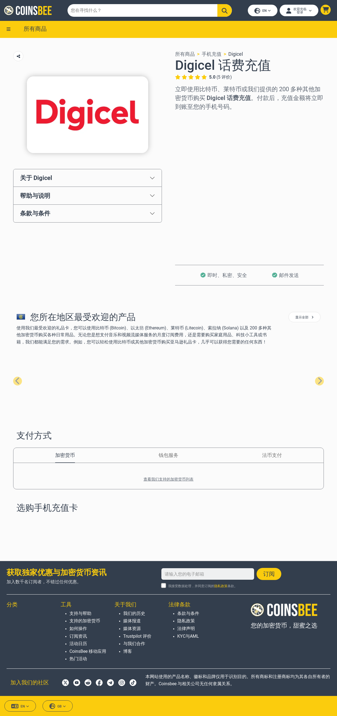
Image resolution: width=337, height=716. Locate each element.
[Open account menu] (298, 10)
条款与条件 (35, 214)
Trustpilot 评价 (137, 636)
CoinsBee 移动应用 (87, 651)
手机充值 (211, 54)
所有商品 (35, 29)
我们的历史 (134, 613)
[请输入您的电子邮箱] (207, 574)
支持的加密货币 (84, 621)
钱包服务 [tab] (168, 456)
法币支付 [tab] (272, 456)
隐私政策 (221, 586)
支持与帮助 (80, 613)
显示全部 (304, 318)
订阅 (269, 574)
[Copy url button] (18, 57)
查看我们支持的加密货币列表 (168, 480)
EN (262, 11)
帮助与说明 (35, 196)
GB (57, 706)
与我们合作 (134, 643)
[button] (325, 10)
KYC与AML (188, 636)
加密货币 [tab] (65, 456)
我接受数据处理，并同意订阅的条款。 (202, 586)
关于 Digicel (36, 178)
